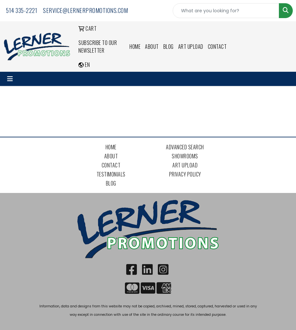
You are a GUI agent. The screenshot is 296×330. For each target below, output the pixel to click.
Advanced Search (185, 147)
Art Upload (190, 46)
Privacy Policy (185, 174)
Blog (168, 46)
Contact (217, 46)
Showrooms (185, 156)
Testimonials (111, 174)
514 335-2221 (21, 10)
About (152, 46)
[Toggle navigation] (10, 78)
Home (134, 46)
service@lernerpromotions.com (85, 10)
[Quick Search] (226, 10)
